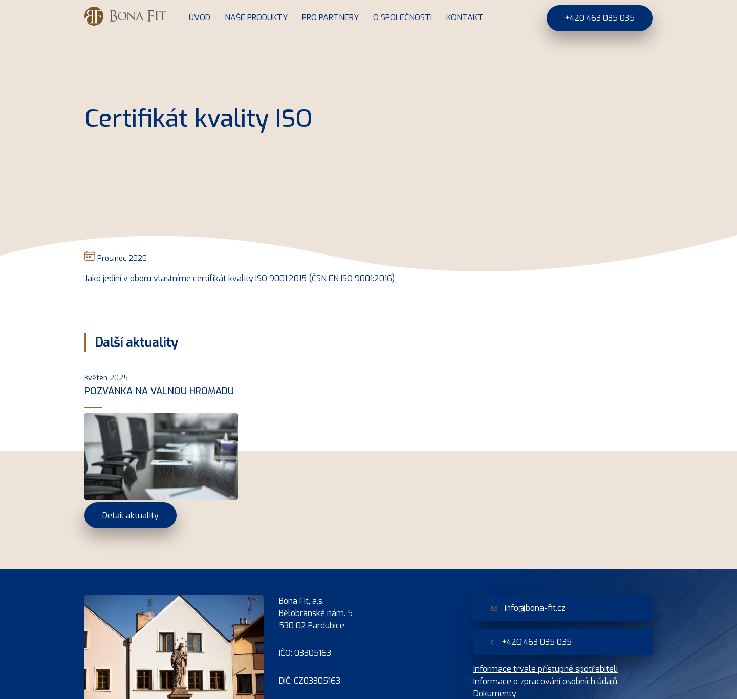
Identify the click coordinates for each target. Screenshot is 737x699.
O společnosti (402, 17)
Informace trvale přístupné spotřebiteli (545, 669)
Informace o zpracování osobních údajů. (546, 681)
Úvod (199, 17)
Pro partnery (330, 17)
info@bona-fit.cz (528, 608)
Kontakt (464, 17)
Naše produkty (256, 17)
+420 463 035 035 (600, 18)
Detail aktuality (130, 515)
